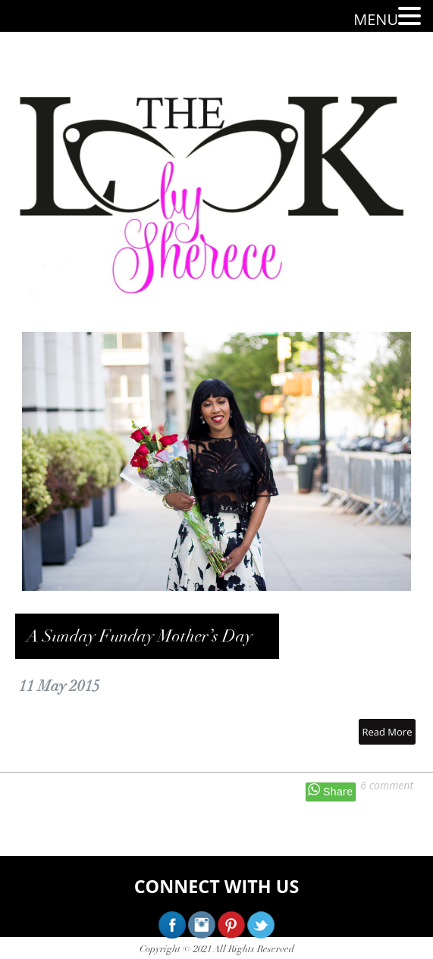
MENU (375, 20)
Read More (387, 732)
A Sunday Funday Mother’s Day (140, 636)
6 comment (386, 785)
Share (338, 792)
